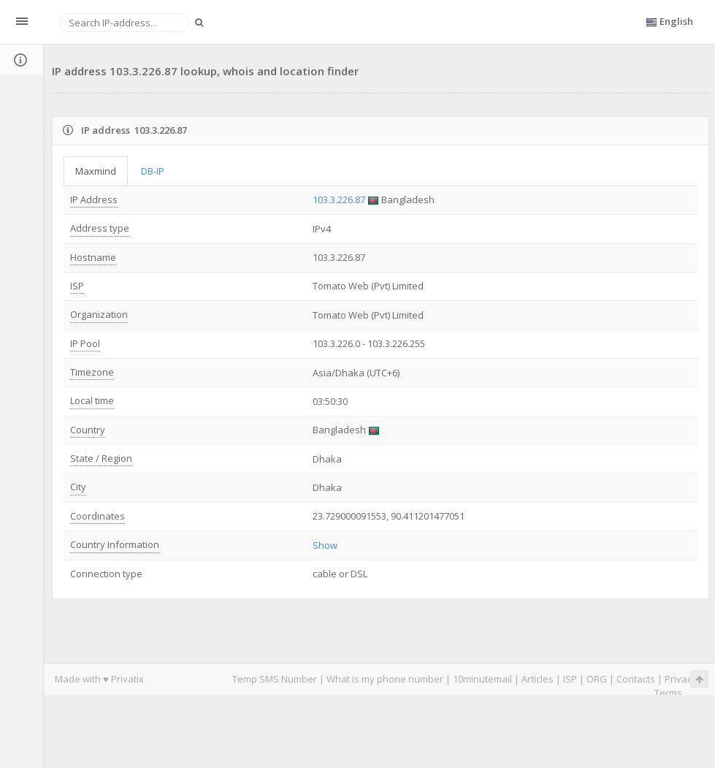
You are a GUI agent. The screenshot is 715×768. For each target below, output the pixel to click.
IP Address (94, 199)
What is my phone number (384, 678)
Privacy (681, 678)
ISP (77, 285)
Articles (537, 678)
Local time (92, 400)
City (78, 486)
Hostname (93, 257)
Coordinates (97, 515)
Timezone (92, 372)
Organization (99, 314)
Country (87, 429)
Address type (99, 228)
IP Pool (85, 343)
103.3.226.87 (339, 199)
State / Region (101, 458)
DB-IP (152, 171)
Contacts (635, 678)
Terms (668, 692)
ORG (596, 678)
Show (325, 545)
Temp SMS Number (274, 678)
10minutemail (482, 678)
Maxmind (95, 171)
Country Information (114, 544)
